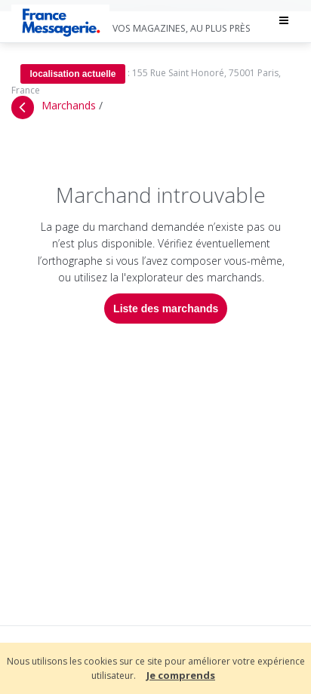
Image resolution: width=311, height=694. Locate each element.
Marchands (69, 105)
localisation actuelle (63, 74)
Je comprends (180, 675)
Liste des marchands (161, 308)
